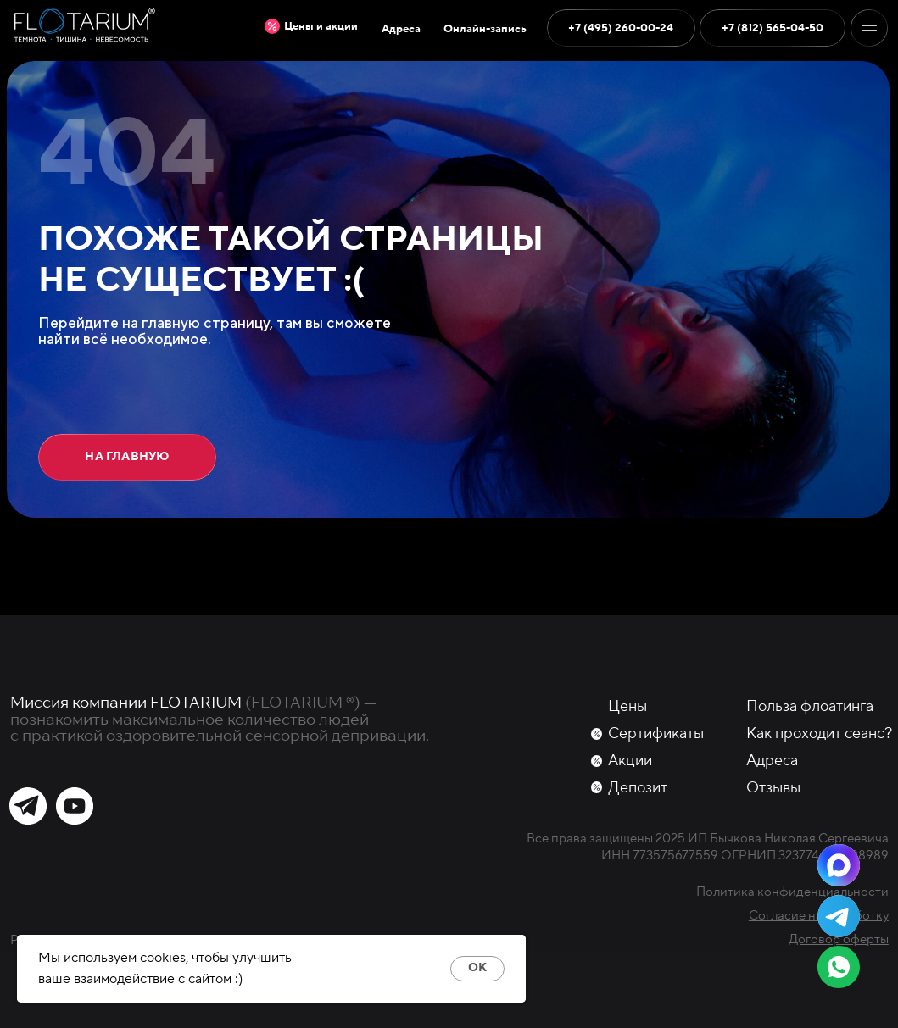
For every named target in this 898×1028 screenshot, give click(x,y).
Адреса (772, 760)
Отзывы (773, 787)
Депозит (637, 787)
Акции (630, 760)
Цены (627, 706)
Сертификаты (656, 733)
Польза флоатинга (809, 706)
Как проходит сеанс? (819, 733)
